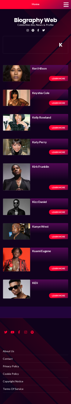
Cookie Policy (11, 373)
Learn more (58, 78)
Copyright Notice (13, 381)
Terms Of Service (13, 388)
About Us (8, 351)
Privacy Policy (11, 366)
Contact (8, 358)
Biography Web (35, 20)
